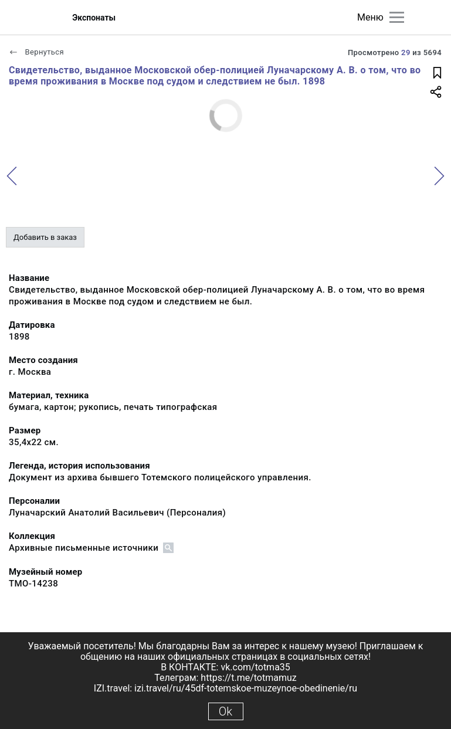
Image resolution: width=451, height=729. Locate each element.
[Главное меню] (397, 17)
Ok (225, 711)
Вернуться (36, 52)
